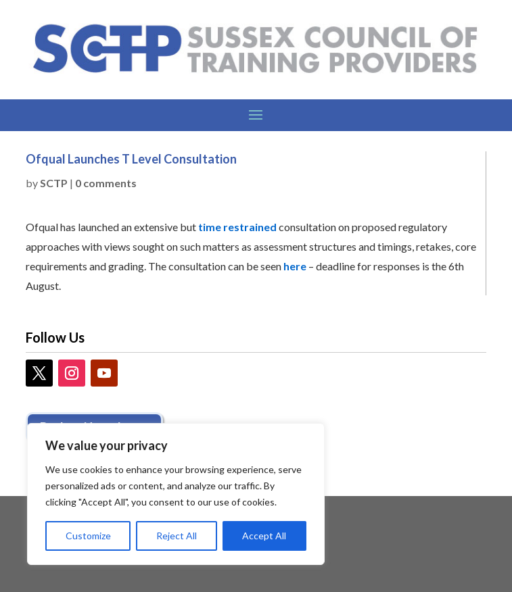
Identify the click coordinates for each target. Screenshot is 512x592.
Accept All (264, 535)
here (295, 266)
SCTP (54, 182)
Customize (88, 535)
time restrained (237, 226)
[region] (176, 494)
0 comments (106, 182)
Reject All (176, 535)
